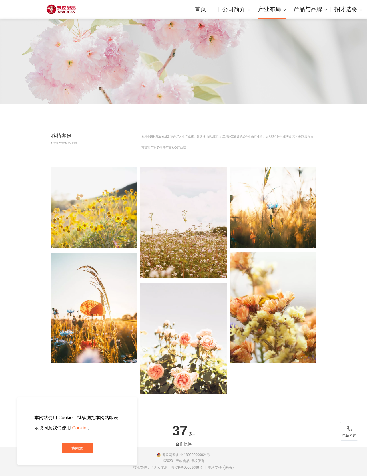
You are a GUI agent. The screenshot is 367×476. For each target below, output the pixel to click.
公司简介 (236, 9)
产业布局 (272, 9)
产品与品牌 (310, 9)
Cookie (79, 427)
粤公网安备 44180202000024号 (186, 455)
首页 (200, 9)
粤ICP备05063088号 (186, 467)
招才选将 (348, 9)
